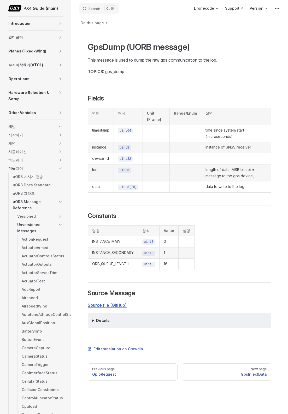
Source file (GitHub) (107, 305)
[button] (60, 23)
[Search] (99, 8)
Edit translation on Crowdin (115, 349)
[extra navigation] (277, 8)
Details (103, 320)
